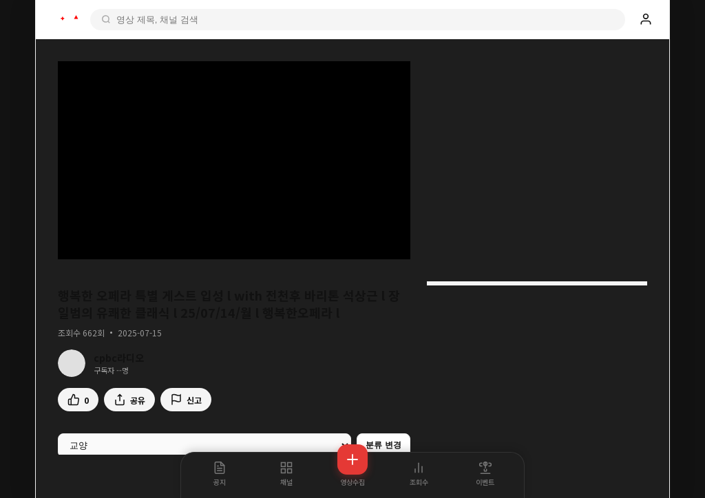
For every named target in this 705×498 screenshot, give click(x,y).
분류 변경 (383, 445)
